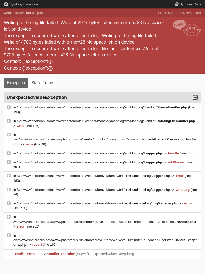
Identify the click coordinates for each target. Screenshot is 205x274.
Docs (188, 4)
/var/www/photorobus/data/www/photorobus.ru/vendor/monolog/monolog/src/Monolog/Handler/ (102, 107)
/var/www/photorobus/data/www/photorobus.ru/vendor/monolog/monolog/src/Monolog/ (90, 153)
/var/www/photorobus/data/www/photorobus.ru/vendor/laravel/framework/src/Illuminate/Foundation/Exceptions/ (105, 222)
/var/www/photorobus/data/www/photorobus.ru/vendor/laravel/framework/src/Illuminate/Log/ (94, 176)
